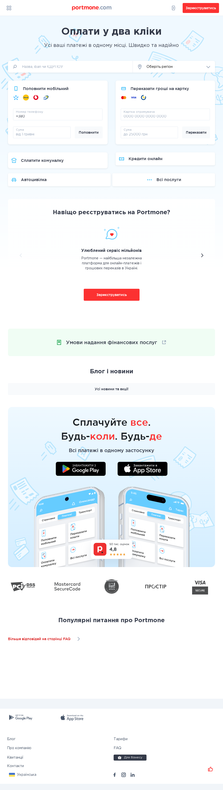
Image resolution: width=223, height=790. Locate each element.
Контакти (15, 772)
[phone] (58, 116)
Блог (11, 745)
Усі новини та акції (111, 395)
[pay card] (165, 116)
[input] (70, 67)
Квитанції (15, 763)
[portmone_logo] (92, 7)
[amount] (42, 134)
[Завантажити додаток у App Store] (142, 476)
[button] (174, 67)
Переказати (196, 132)
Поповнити (89, 132)
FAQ (117, 754)
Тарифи (121, 745)
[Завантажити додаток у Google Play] (81, 476)
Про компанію (19, 754)
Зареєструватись (111, 301)
